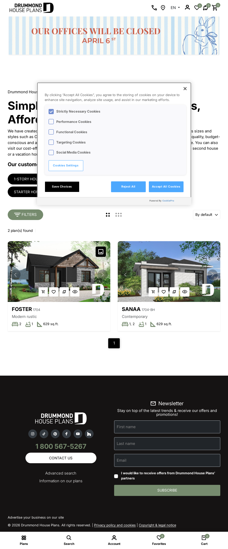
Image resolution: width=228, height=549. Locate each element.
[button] (102, 275)
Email (121, 460)
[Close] (185, 88)
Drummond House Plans (30, 91)
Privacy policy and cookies (115, 526)
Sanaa (131, 309)
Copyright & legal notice (157, 526)
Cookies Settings (65, 165)
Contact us (60, 458)
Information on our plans (61, 481)
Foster (22, 309)
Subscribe (167, 491)
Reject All (128, 186)
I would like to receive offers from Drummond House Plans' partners (168, 476)
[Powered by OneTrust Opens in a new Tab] (169, 202)
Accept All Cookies (166, 186)
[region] (114, 143)
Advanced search (60, 473)
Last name (126, 444)
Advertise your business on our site (36, 518)
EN (174, 7)
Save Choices (62, 186)
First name (126, 427)
